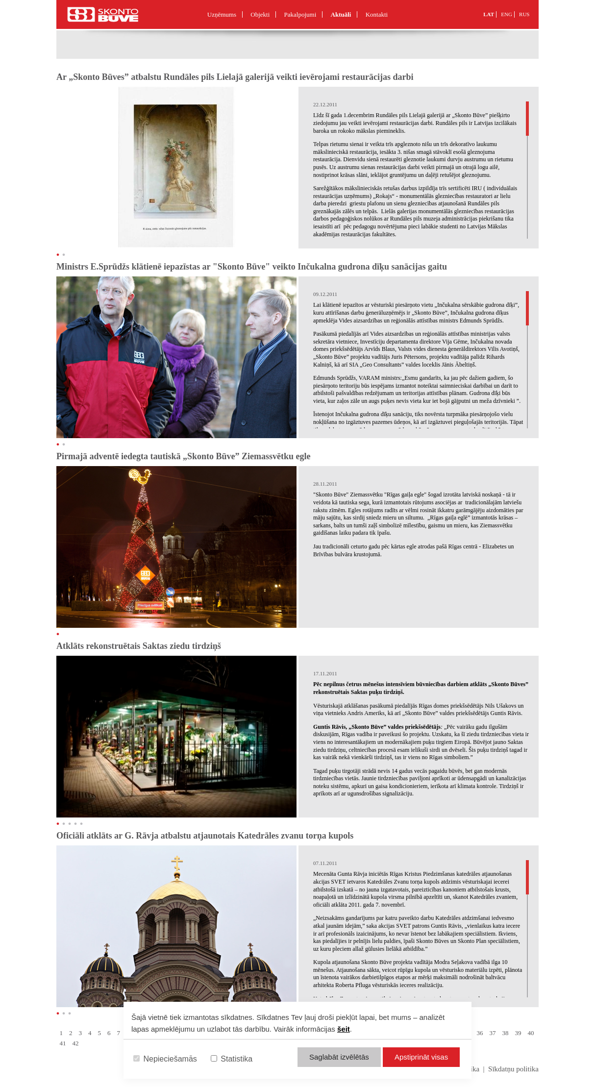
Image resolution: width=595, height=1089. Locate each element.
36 (480, 1033)
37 (493, 1033)
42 (76, 1043)
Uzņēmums (221, 14)
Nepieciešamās (165, 1059)
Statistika (231, 1059)
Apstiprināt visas (421, 1057)
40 (531, 1033)
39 (518, 1033)
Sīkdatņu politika (513, 1069)
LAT (488, 14)
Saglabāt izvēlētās (339, 1057)
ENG (506, 14)
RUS (524, 14)
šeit (343, 1029)
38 (505, 1033)
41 (63, 1043)
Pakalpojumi (300, 14)
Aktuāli (341, 14)
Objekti (260, 14)
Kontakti (377, 14)
